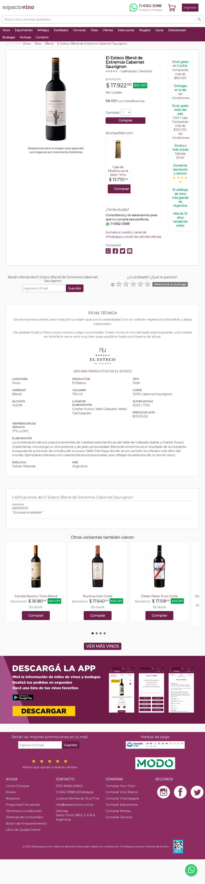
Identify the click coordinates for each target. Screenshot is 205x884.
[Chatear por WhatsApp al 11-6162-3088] (145, 8)
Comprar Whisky (118, 811)
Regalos (144, 30)
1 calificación (128, 71)
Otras (94, 30)
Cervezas (79, 30)
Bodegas (8, 37)
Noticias (25, 37)
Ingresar (190, 7)
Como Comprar (18, 786)
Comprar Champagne (122, 798)
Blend (16, 394)
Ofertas (108, 30)
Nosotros (13, 798)
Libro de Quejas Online (23, 829)
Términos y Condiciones (24, 811)
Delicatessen (177, 30)
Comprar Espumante (122, 804)
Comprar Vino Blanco (122, 792)
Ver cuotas (114, 92)
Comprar (125, 120)
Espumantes (23, 30)
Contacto (42, 37)
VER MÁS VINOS (102, 646)
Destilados (61, 30)
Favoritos (145, 71)
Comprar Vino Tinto (120, 786)
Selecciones (126, 30)
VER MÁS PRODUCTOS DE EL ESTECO (103, 371)
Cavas (159, 30)
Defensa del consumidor (24, 817)
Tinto (136, 383)
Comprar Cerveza (119, 817)
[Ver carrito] (172, 8)
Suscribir (74, 288)
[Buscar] (199, 19)
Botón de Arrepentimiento (26, 823)
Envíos (11, 792)
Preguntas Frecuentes (23, 804)
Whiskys (43, 30)
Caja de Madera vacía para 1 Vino (118, 170)
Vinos (6, 30)
